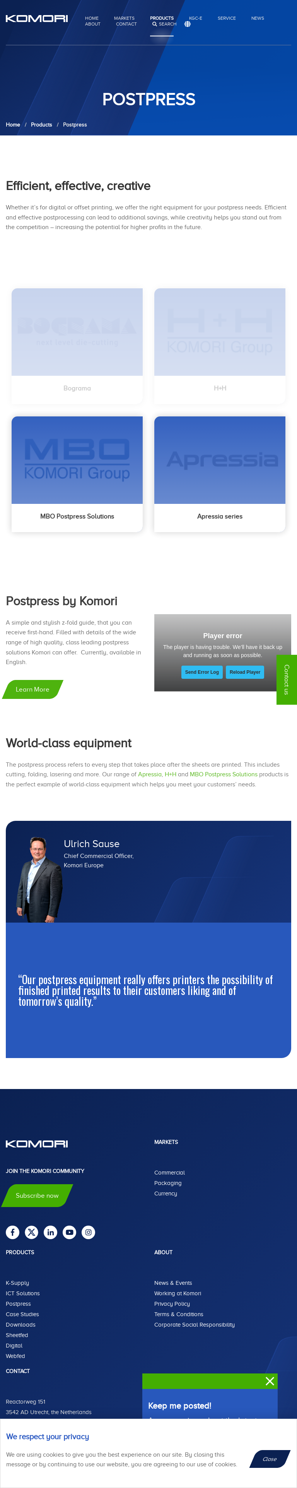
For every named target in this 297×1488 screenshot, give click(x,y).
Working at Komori (177, 1293)
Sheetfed (17, 1335)
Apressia (150, 774)
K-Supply (17, 1283)
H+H (170, 774)
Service (227, 18)
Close (270, 1459)
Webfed (15, 1356)
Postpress (18, 1304)
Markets (124, 18)
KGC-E (195, 18)
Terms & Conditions (178, 1314)
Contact (126, 24)
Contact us (286, 679)
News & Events (173, 1283)
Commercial (169, 1173)
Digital (14, 1345)
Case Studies (22, 1314)
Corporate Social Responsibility (194, 1325)
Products (162, 18)
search (168, 24)
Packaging (168, 1183)
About (93, 24)
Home (92, 18)
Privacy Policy (172, 1304)
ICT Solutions (23, 1293)
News (257, 18)
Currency (165, 1193)
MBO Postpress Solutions (223, 774)
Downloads (21, 1325)
